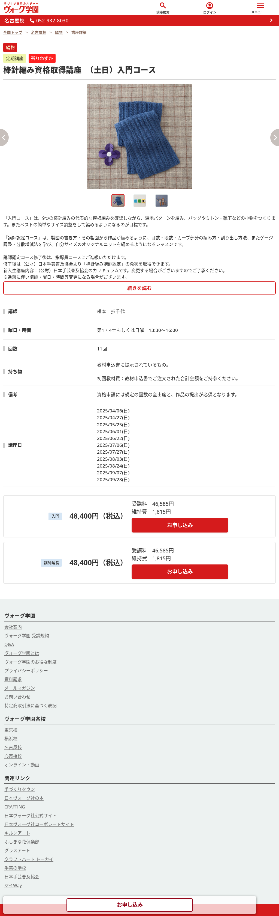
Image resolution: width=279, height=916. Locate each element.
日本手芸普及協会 (21, 877)
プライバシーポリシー (26, 671)
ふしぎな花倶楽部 (21, 842)
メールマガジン (19, 688)
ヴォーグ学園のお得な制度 (30, 662)
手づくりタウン (19, 789)
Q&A (9, 644)
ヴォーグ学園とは (21, 653)
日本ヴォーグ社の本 (24, 798)
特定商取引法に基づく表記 (30, 706)
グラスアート (17, 850)
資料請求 (13, 679)
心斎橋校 (13, 756)
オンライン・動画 (21, 765)
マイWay (13, 885)
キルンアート (17, 833)
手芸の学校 (15, 868)
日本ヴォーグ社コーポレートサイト (39, 824)
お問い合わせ (17, 697)
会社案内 (13, 627)
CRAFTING (14, 807)
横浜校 (10, 739)
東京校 (10, 730)
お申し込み (180, 525)
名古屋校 (13, 747)
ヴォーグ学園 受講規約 (26, 636)
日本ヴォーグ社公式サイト (30, 816)
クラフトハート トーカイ (28, 859)
